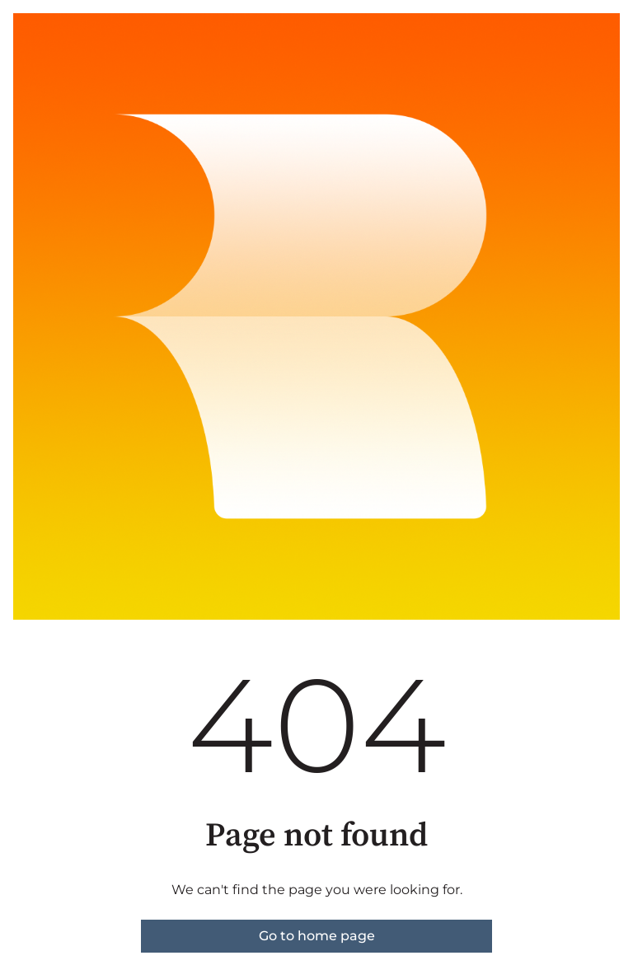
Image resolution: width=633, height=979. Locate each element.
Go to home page (317, 936)
